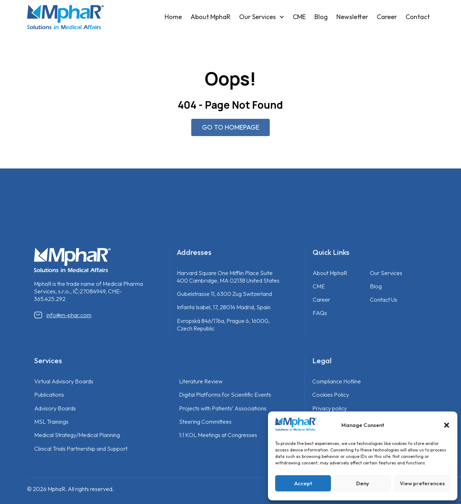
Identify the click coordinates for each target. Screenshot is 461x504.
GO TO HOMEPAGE (230, 127)
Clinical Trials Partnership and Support (80, 448)
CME (299, 17)
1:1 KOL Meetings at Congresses (218, 434)
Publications (49, 394)
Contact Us (383, 299)
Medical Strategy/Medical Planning (77, 434)
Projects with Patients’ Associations (223, 408)
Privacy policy (329, 408)
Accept (303, 483)
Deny (362, 483)
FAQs (320, 312)
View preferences (422, 483)
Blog (321, 17)
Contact (418, 17)
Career (387, 17)
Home (173, 17)
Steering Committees (205, 421)
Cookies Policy (330, 394)
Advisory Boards (55, 408)
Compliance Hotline (336, 381)
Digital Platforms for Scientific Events (225, 394)
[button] (446, 425)
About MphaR (210, 17)
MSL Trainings (51, 421)
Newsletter (352, 17)
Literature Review (201, 381)
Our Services (261, 17)
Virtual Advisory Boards (63, 381)
